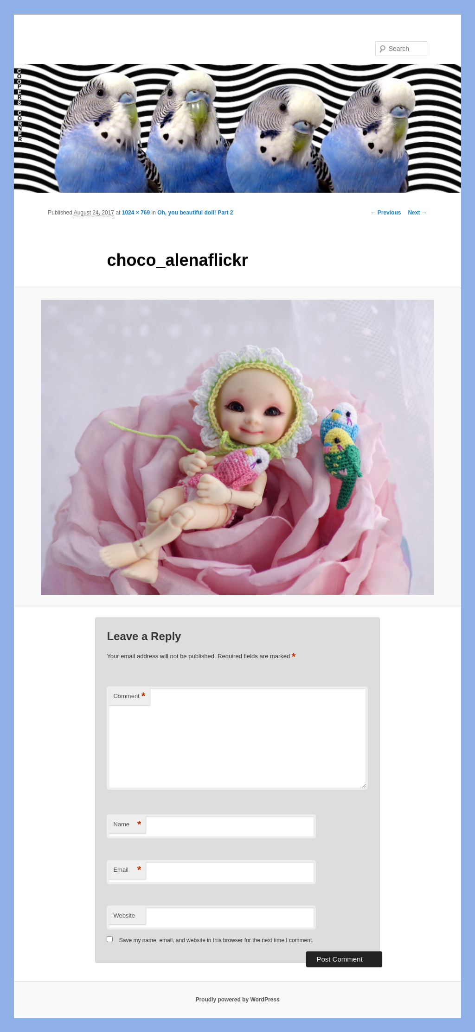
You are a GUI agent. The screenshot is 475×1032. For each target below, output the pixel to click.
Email (127, 870)
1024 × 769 (136, 212)
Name (127, 824)
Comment (129, 696)
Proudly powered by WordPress (237, 999)
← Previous (385, 212)
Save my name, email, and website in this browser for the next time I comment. (216, 940)
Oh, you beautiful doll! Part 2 (195, 212)
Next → (417, 212)
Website (124, 915)
